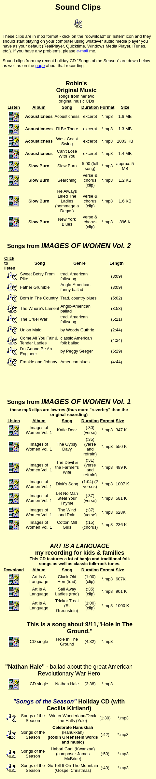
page (40, 65)
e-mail (82, 51)
